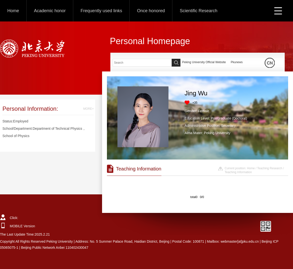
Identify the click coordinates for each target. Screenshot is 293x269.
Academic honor (50, 10)
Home (13, 10)
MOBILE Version (22, 226)
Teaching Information (238, 172)
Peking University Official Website (204, 62)
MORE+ (88, 108)
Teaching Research (269, 168)
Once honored (151, 10)
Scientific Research (198, 10)
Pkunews (237, 62)
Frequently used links (101, 10)
